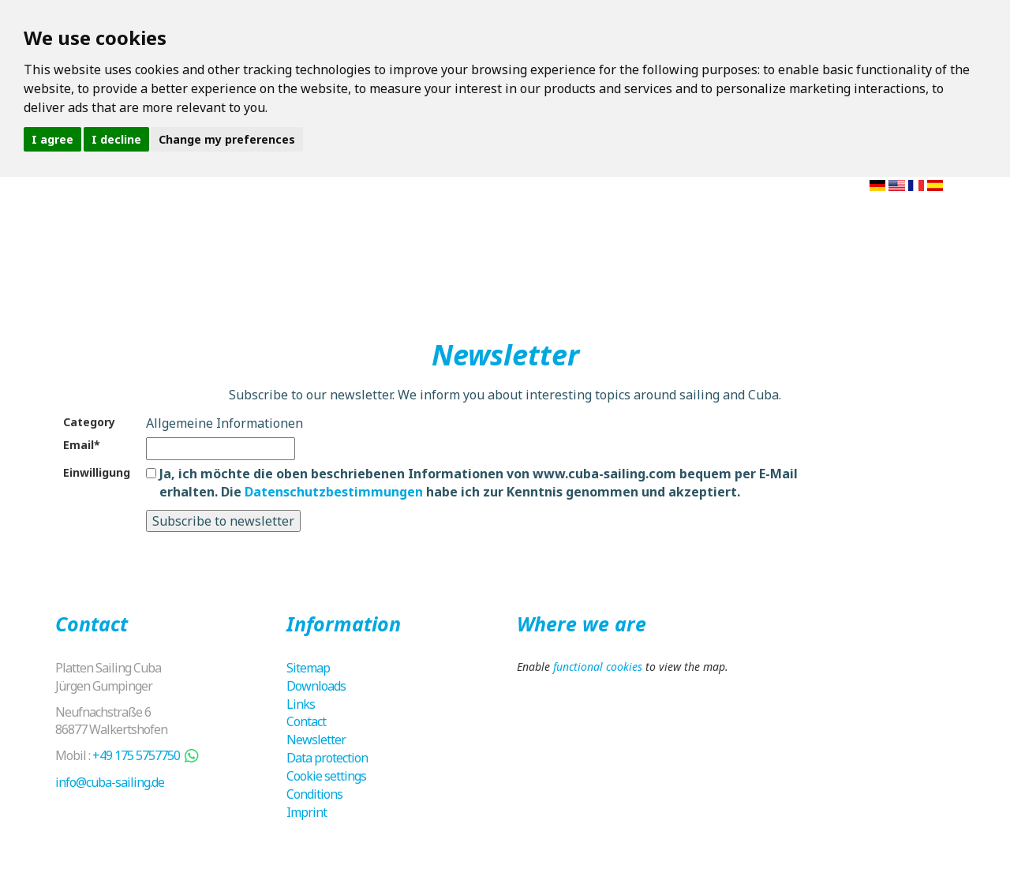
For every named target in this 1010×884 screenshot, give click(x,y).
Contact (306, 721)
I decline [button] (116, 139)
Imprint (306, 812)
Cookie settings (326, 776)
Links (300, 704)
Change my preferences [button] (227, 139)
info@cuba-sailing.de (109, 782)
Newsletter (316, 739)
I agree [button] (52, 139)
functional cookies (597, 666)
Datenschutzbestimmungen (334, 491)
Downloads (316, 686)
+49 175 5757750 (136, 755)
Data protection (327, 757)
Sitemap (308, 667)
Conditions (314, 794)
